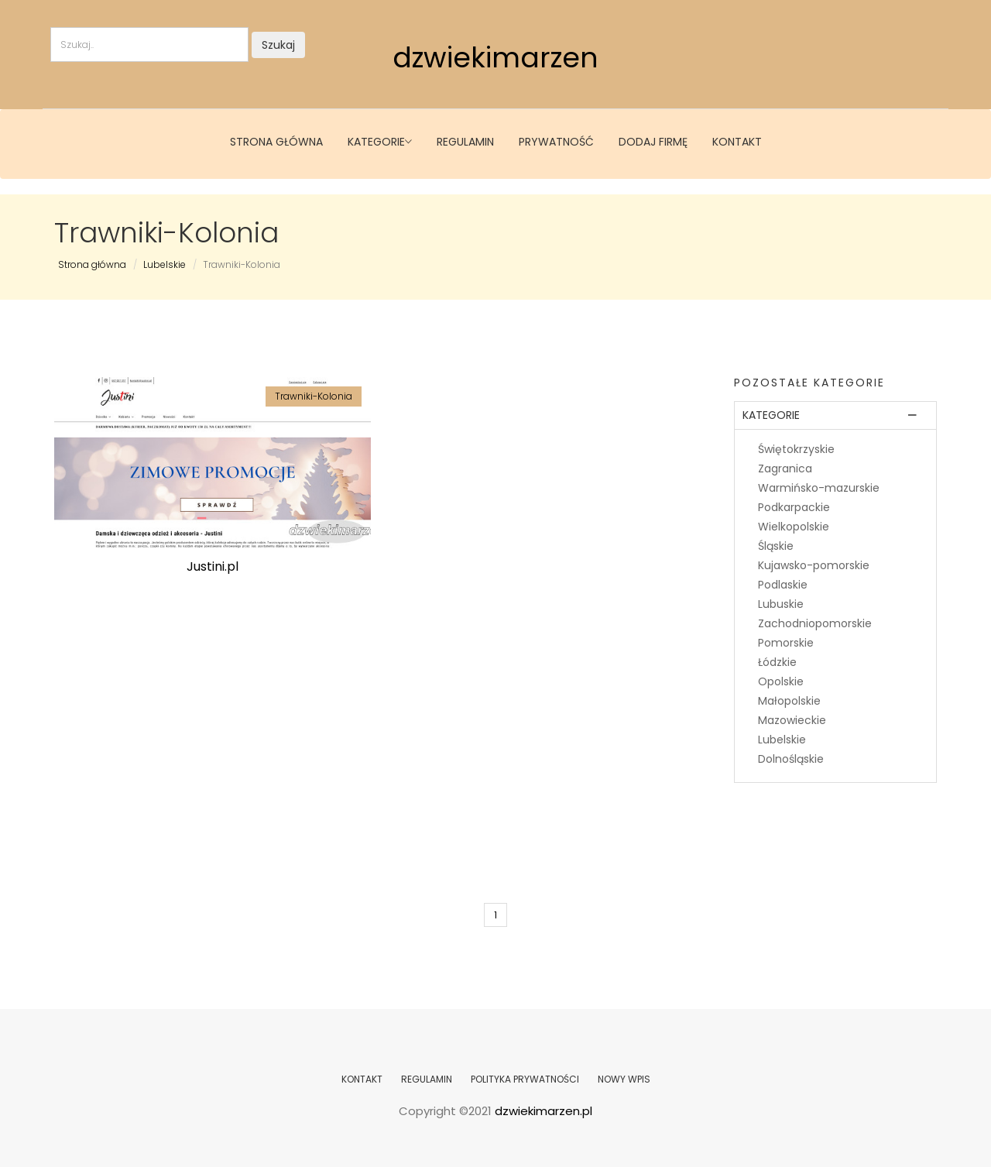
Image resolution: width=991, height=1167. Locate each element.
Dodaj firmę (653, 141)
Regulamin (465, 141)
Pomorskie (786, 642)
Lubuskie (781, 604)
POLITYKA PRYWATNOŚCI (525, 1079)
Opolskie (781, 681)
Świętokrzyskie (796, 449)
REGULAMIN (426, 1079)
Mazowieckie (792, 720)
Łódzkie (777, 662)
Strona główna (276, 141)
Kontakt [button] (737, 141)
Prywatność (556, 141)
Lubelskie (164, 264)
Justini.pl (212, 566)
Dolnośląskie (791, 759)
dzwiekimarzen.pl (543, 1111)
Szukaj (278, 45)
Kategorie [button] (380, 141)
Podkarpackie (794, 507)
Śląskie (776, 546)
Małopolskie (789, 701)
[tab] (836, 415)
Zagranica (785, 468)
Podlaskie (783, 584)
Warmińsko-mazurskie (819, 488)
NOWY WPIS (624, 1079)
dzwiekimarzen (495, 58)
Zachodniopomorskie (815, 623)
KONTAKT (361, 1079)
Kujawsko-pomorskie (813, 565)
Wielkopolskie (793, 526)
